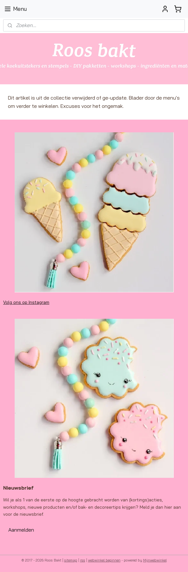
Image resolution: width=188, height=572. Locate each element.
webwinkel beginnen (104, 560)
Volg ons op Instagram (26, 302)
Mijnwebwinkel (155, 560)
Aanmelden (21, 530)
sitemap (70, 560)
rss (82, 560)
